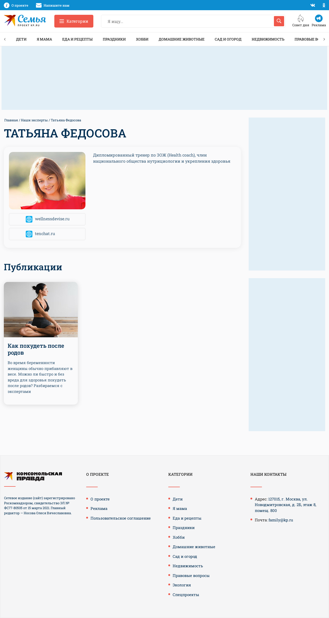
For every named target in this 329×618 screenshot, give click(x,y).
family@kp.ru (281, 519)
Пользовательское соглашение (121, 518)
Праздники (114, 39)
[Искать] (279, 21)
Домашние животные (182, 39)
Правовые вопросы (191, 575)
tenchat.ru (45, 233)
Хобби (142, 39)
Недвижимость (268, 39)
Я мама (44, 39)
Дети (21, 39)
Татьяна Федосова (66, 120)
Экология (182, 584)
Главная (11, 120)
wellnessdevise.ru (52, 219)
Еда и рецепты (77, 39)
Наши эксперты (34, 120)
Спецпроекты (186, 594)
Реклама (99, 508)
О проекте (100, 498)
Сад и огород (228, 39)
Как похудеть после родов (36, 349)
